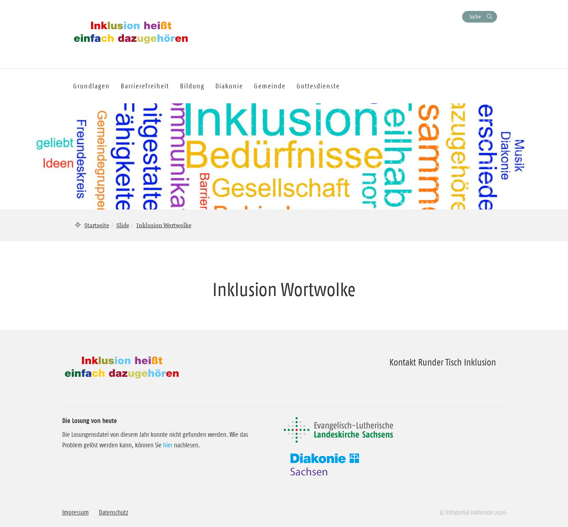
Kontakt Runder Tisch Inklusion (442, 362)
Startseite (96, 225)
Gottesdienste (318, 86)
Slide (122, 225)
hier (167, 445)
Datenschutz (113, 512)
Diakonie (229, 86)
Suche (475, 16)
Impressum (75, 512)
